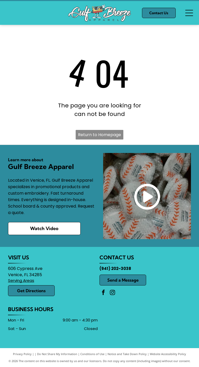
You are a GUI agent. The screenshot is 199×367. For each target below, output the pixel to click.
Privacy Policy (22, 354)
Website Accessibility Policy (168, 354)
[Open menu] (189, 13)
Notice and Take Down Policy (127, 354)
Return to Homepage (99, 135)
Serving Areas (21, 280)
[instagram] (112, 293)
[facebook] (103, 293)
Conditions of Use (92, 354)
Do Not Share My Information (57, 354)
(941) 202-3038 (115, 268)
